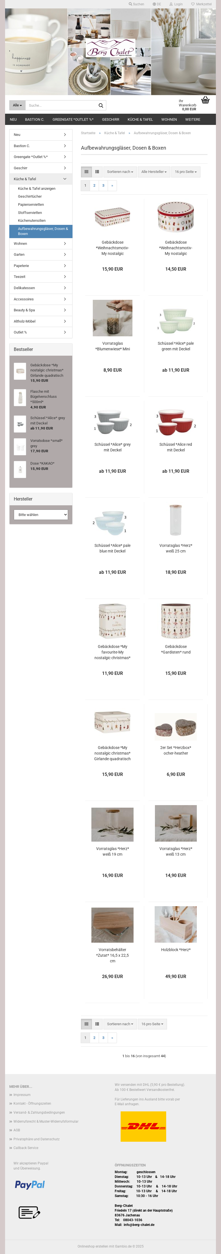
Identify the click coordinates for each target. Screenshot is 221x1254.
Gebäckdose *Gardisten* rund (176, 649)
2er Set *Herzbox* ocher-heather (175, 750)
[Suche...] (17, 105)
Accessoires (24, 299)
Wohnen (169, 119)
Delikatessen (24, 288)
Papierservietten (31, 204)
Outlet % (20, 332)
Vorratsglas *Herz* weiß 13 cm (175, 851)
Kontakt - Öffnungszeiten (32, 1103)
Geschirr (110, 119)
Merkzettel (201, 4)
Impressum (22, 1095)
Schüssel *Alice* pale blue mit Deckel (112, 548)
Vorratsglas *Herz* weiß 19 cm (112, 851)
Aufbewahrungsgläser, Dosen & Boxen (43, 231)
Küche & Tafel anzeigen (36, 188)
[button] (156, 4)
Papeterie (21, 266)
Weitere (192, 119)
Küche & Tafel (140, 119)
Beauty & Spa (24, 310)
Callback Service (25, 1148)
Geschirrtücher (30, 196)
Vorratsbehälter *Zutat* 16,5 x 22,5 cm (112, 955)
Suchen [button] (136, 4)
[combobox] (120, 171)
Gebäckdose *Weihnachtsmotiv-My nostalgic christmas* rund (175, 248)
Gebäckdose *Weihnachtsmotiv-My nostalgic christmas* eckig (112, 248)
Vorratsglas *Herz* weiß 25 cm (175, 548)
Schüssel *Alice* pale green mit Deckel (176, 346)
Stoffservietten (30, 213)
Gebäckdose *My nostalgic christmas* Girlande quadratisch (112, 753)
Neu (13, 119)
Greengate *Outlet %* (73, 119)
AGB (16, 1130)
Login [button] (176, 4)
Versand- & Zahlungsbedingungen (39, 1112)
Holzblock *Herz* (176, 949)
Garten (19, 254)
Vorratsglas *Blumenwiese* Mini (112, 346)
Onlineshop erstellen (93, 1246)
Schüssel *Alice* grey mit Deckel (112, 447)
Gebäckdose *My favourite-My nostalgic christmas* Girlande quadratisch (112, 652)
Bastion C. (34, 119)
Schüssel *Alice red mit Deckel (175, 447)
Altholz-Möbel (24, 321)
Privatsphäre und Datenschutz (36, 1139)
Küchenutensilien (32, 220)
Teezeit (19, 277)
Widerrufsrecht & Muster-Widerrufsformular (45, 1121)
